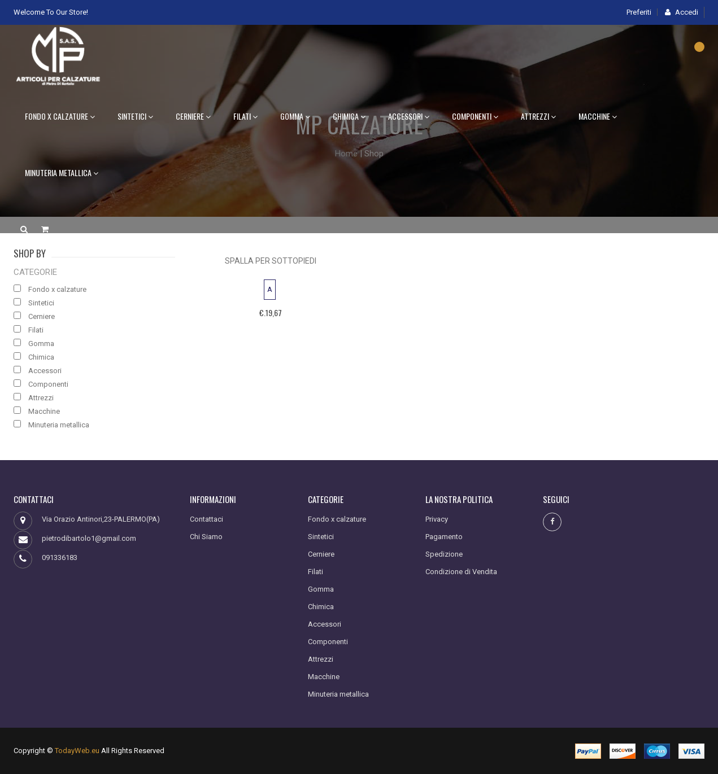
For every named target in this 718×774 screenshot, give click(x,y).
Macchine (597, 116)
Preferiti (638, 12)
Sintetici (135, 116)
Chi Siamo (206, 536)
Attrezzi (538, 116)
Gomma (295, 116)
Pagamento (444, 536)
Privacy (436, 519)
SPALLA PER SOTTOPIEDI (270, 260)
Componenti (475, 116)
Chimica (349, 116)
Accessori (408, 116)
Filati (245, 116)
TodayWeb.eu (77, 750)
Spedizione (444, 554)
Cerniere (193, 116)
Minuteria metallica (61, 172)
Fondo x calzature (60, 116)
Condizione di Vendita (461, 571)
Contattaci (206, 519)
